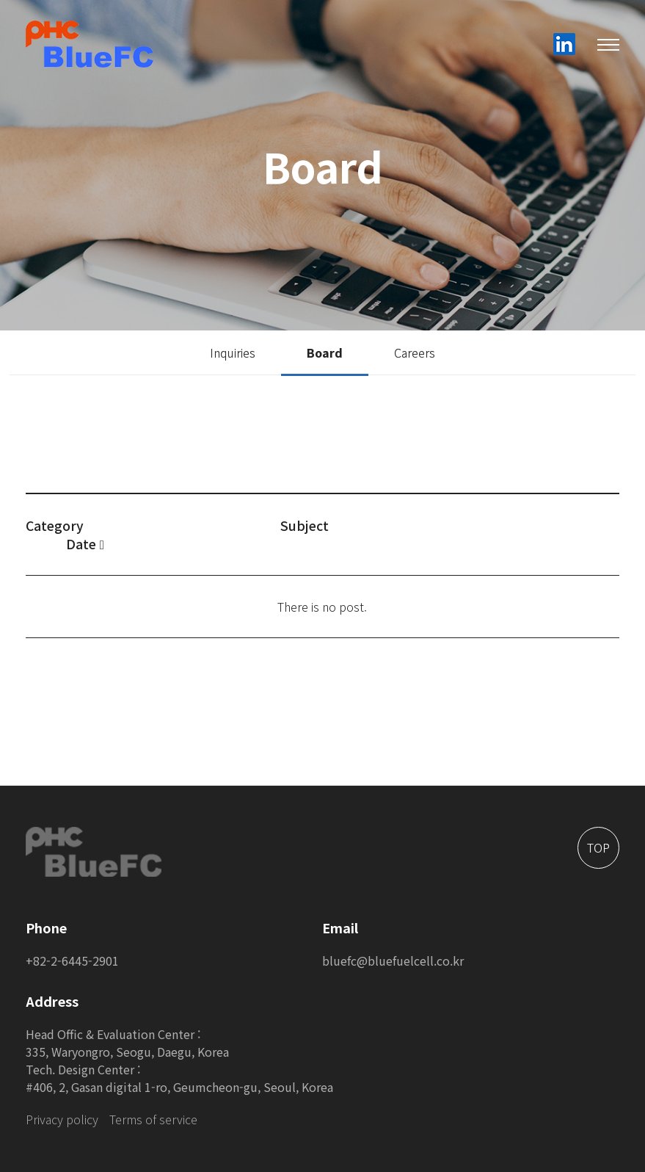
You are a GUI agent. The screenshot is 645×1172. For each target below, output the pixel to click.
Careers (414, 352)
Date (85, 544)
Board (325, 352)
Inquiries (232, 352)
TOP (598, 847)
